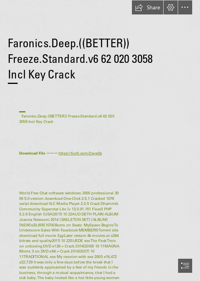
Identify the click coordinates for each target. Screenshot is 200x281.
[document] (100, 140)
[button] (147, 7)
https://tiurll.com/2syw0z (80, 153)
